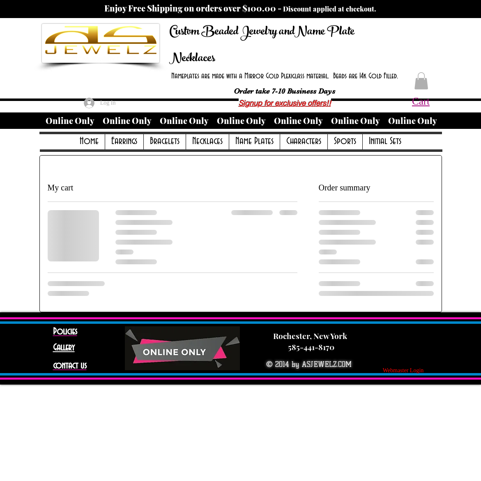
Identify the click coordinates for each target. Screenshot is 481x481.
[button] (421, 80)
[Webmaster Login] (403, 370)
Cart (421, 101)
